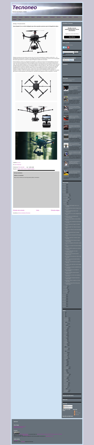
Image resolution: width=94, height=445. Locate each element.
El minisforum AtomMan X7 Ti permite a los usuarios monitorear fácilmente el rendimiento (74, 88)
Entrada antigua (55, 210)
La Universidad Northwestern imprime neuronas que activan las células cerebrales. (74, 171)
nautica (65, 362)
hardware (65, 345)
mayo (66, 286)
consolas (65, 332)
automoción (66, 326)
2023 (65, 189)
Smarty (20, 19)
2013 (65, 306)
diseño (22, 168)
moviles (65, 361)
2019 (65, 296)
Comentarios (66, 407)
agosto (66, 200)
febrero (66, 291)
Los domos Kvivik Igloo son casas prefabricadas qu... (71, 251)
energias (65, 341)
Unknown (77, 414)
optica (65, 365)
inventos (65, 352)
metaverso (66, 356)
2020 (65, 294)
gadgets (32, 168)
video (65, 388)
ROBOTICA (27, 17)
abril (66, 287)
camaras (65, 328)
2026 (65, 184)
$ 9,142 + (19, 162)
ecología (65, 339)
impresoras (66, 348)
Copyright (23, 441)
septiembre (67, 199)
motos (65, 359)
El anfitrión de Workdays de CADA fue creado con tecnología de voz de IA (74, 162)
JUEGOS (14, 19)
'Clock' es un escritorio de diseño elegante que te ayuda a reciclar (75, 144)
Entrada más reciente (18, 210)
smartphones (66, 374)
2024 (65, 187)
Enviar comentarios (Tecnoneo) (24, 212)
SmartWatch (66, 375)
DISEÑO (70, 17)
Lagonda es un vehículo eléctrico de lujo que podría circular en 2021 (74, 116)
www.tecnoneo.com (26, 435)
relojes (65, 371)
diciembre (67, 194)
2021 (65, 192)
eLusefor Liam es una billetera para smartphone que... (71, 217)
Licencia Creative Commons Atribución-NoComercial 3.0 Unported (49, 434)
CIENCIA (33, 17)
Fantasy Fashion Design (67, 80)
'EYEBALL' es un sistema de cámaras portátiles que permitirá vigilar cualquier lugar (75, 135)
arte (64, 322)
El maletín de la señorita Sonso (19, 426)
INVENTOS (46, 17)
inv (64, 351)
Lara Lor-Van (77, 412)
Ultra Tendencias (18, 164)
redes (65, 369)
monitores (65, 358)
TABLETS (64, 17)
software (65, 377)
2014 (65, 304)
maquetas (65, 354)
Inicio (37, 210)
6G (64, 315)
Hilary (76, 411)
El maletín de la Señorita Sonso (69, 79)
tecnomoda (66, 382)
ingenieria (65, 349)
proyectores (66, 368)
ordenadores (66, 367)
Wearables (66, 391)
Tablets (65, 378)
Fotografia (29, 168)
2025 (65, 186)
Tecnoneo (24, 7)
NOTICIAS (76, 17)
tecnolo (65, 381)
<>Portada (16, 440)
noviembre (67, 195)
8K (64, 316)
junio (66, 204)
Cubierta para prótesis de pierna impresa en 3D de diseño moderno (75, 97)
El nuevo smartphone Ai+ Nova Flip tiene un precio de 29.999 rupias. (75, 152)
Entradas (65, 405)
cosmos (65, 333)
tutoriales (65, 387)
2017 (65, 299)
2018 (65, 298)
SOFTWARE (39, 17)
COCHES (20, 17)
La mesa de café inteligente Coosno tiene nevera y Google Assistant (75, 107)
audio (65, 325)
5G (64, 313)
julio (66, 202)
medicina (65, 355)
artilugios (18, 168)
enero (66, 292)
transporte (66, 385)
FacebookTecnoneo (69, 45)
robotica (65, 372)
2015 (65, 303)
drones (25, 168)
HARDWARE (52, 17)
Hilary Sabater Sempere (23, 434)
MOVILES (59, 17)
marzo (66, 289)
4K (64, 312)
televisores (66, 384)
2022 (65, 191)
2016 (65, 301)
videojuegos (66, 390)
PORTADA (15, 17)
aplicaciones (66, 319)
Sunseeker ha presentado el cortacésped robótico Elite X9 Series (74, 126)
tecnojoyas (66, 380)
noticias (65, 364)
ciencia (65, 329)
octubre (66, 197)
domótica (65, 336)
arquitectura (66, 320)
